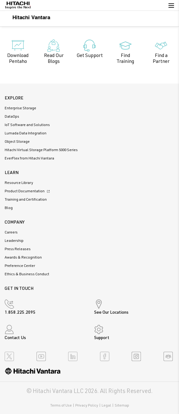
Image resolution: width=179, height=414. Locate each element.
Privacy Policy (86, 405)
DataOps (12, 117)
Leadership (14, 241)
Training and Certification (26, 200)
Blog (9, 208)
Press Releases (18, 249)
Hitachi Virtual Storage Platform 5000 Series (41, 150)
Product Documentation (28, 191)
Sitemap (122, 405)
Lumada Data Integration (25, 133)
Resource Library (19, 183)
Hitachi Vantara (27, 17)
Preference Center (20, 266)
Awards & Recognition (23, 257)
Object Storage (17, 142)
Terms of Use (61, 405)
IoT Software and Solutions (27, 125)
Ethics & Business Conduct (27, 274)
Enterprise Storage (20, 108)
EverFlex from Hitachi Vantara (29, 158)
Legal (106, 405)
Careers (11, 232)
